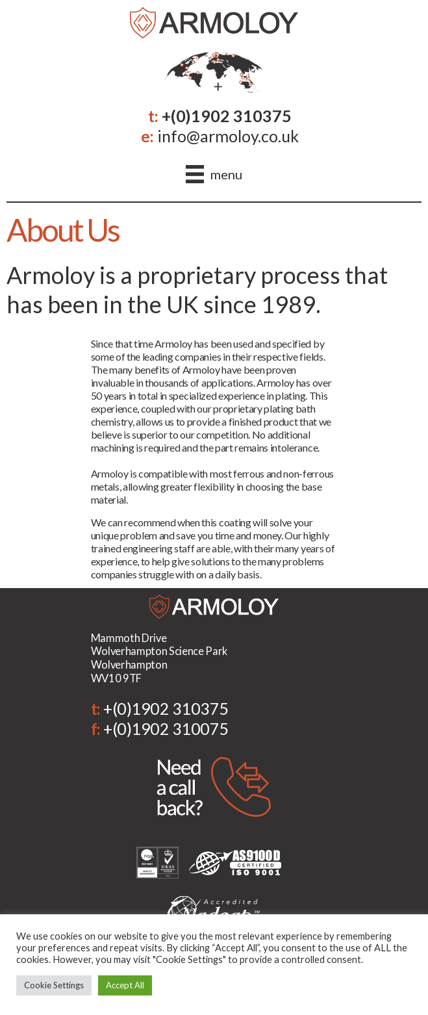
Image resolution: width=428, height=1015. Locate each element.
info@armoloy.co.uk (228, 136)
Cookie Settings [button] (54, 985)
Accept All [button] (125, 985)
